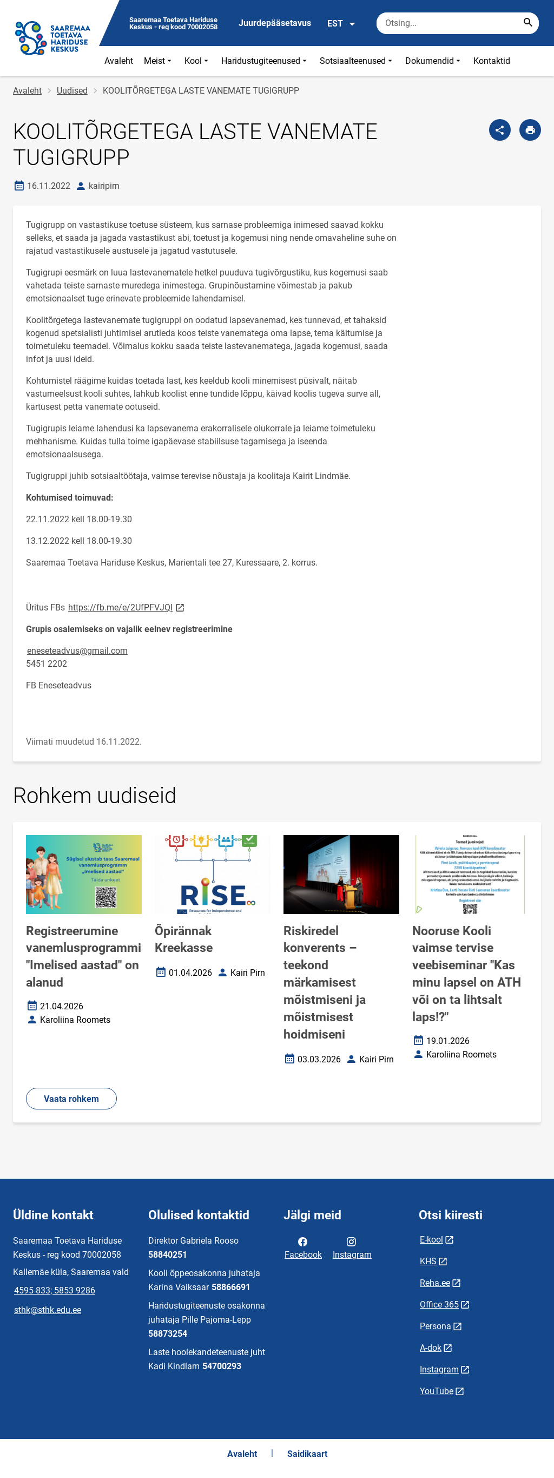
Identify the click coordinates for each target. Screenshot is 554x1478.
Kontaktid (491, 61)
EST (341, 23)
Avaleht (118, 61)
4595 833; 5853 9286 (54, 1290)
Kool (197, 61)
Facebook (303, 1247)
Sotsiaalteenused (357, 61)
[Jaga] (500, 130)
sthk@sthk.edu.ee (47, 1310)
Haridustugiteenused (265, 61)
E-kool (431, 1239)
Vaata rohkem (71, 1099)
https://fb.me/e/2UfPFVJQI (127, 607)
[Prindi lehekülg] (530, 130)
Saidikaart (307, 1454)
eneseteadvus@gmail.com (77, 651)
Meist (159, 61)
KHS (428, 1261)
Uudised (72, 91)
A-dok (430, 1348)
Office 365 (439, 1304)
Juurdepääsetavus (275, 23)
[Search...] (528, 23)
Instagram (352, 1247)
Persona (435, 1326)
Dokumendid (434, 61)
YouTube (436, 1391)
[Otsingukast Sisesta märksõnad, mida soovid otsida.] (458, 23)
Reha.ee (435, 1283)
